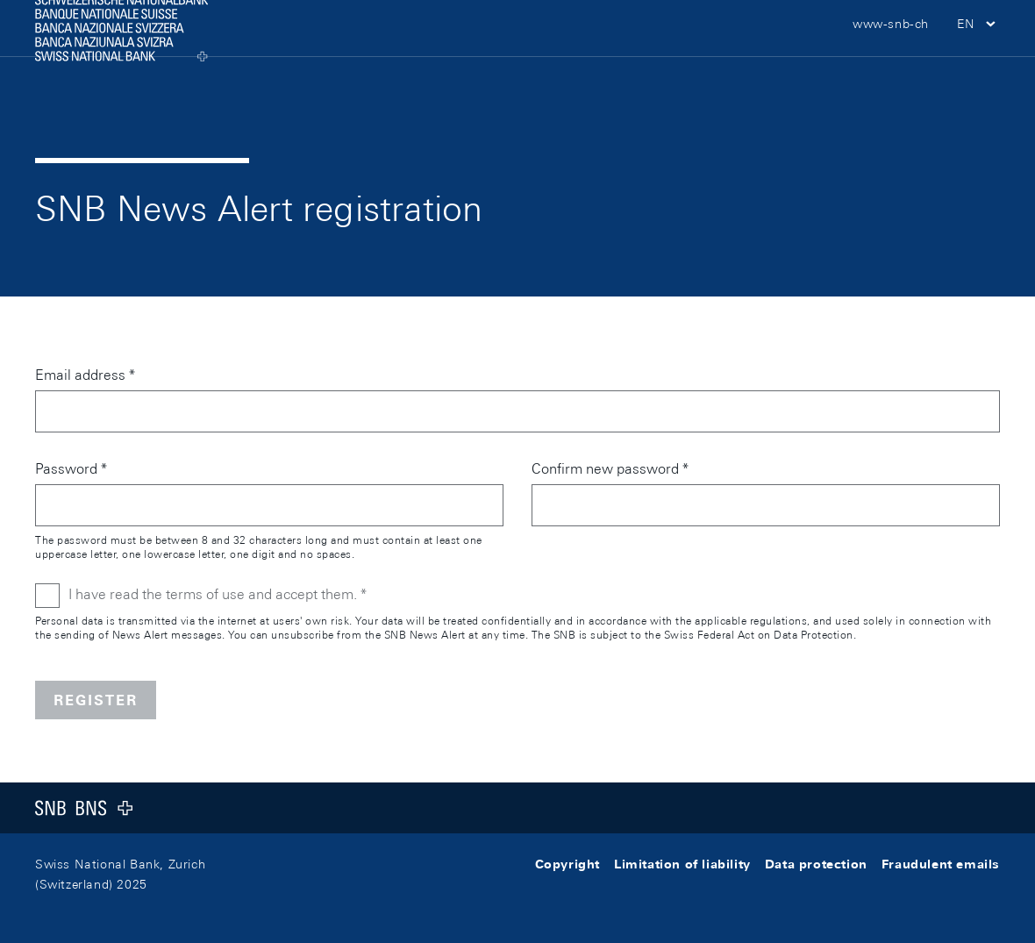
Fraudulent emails (941, 864)
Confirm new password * (610, 469)
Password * (71, 469)
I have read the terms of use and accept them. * (217, 594)
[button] (978, 52)
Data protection (816, 864)
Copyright (567, 864)
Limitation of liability (682, 864)
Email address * (85, 375)
